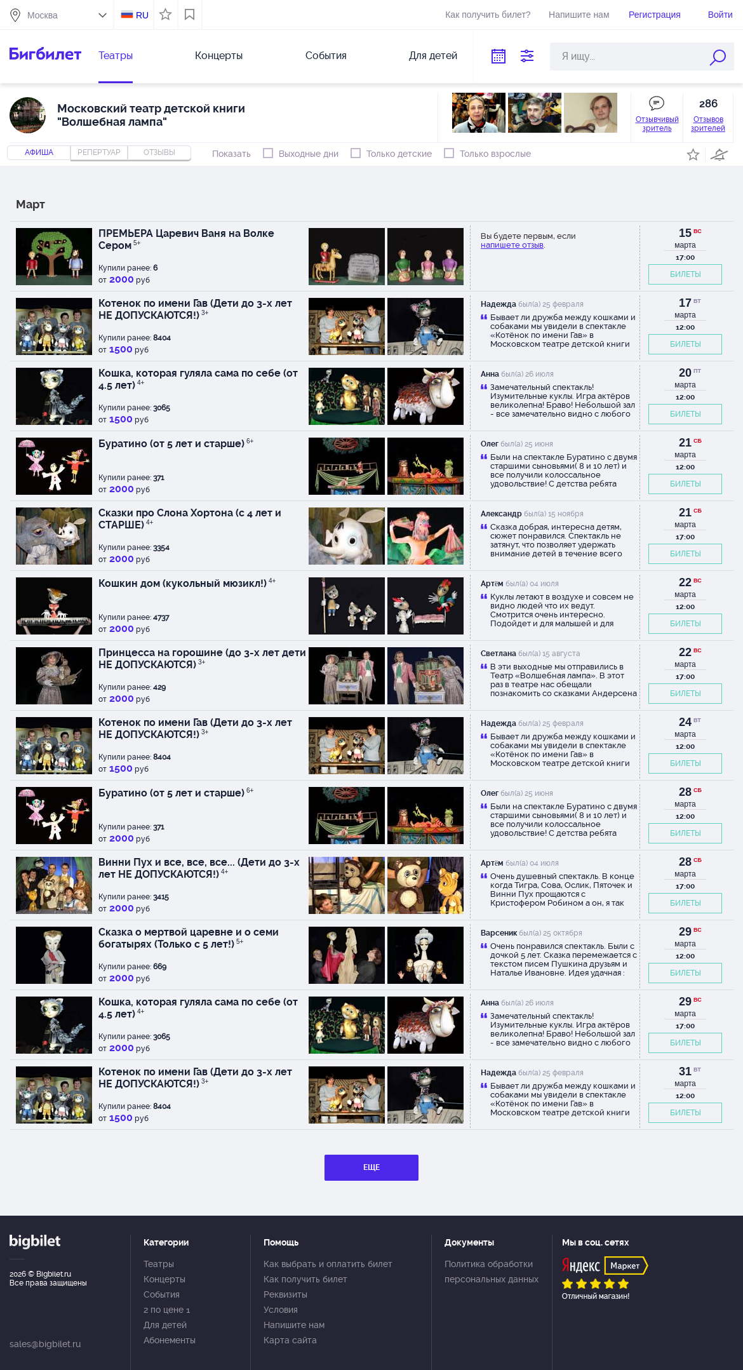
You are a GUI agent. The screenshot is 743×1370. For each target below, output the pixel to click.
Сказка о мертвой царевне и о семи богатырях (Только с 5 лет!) (188, 938)
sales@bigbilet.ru (45, 1344)
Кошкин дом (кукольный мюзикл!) (187, 583)
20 (685, 372)
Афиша (39, 152)
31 (685, 1071)
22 (685, 582)
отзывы (159, 152)
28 (685, 792)
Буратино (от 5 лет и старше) (175, 444)
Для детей (433, 56)
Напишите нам (579, 15)
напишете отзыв (512, 245)
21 (685, 442)
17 (685, 303)
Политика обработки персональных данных (492, 1271)
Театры (115, 56)
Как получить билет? (487, 15)
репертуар (99, 152)
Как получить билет (305, 1279)
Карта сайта (290, 1340)
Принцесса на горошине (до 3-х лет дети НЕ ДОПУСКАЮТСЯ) (202, 659)
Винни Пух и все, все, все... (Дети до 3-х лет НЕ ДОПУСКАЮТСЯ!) (199, 868)
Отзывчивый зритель (657, 124)
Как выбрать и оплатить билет (328, 1264)
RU (142, 15)
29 (685, 931)
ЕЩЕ (371, 1167)
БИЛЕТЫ (685, 274)
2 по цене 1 (167, 1310)
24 (685, 722)
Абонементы (170, 1340)
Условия (281, 1310)
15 (685, 233)
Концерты (219, 56)
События (326, 56)
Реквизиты (285, 1294)
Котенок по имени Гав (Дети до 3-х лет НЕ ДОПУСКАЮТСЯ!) (195, 309)
